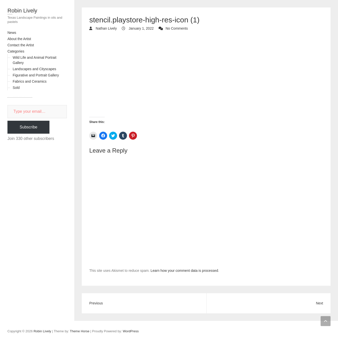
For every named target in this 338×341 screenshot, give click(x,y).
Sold (16, 88)
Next (319, 303)
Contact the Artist (20, 45)
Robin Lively (22, 10)
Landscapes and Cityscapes (34, 69)
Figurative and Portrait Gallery (36, 75)
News (11, 33)
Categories (15, 51)
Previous (96, 303)
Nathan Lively (106, 28)
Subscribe (28, 127)
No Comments (177, 28)
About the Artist (19, 39)
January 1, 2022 (141, 28)
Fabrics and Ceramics (29, 81)
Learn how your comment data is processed (184, 271)
